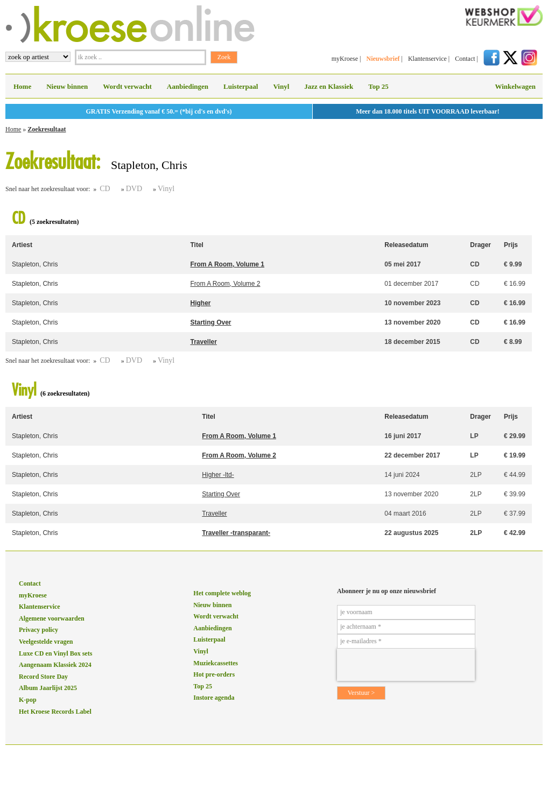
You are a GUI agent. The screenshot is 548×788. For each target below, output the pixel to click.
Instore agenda (213, 697)
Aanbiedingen (187, 86)
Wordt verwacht (127, 86)
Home (22, 86)
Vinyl (281, 86)
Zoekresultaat (46, 129)
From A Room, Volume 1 (227, 264)
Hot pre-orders (214, 674)
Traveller (203, 342)
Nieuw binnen (67, 86)
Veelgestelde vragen (46, 641)
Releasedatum (406, 245)
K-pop (28, 699)
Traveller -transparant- (236, 533)
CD (105, 189)
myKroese (345, 58)
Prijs (511, 245)
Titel (196, 245)
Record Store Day (43, 676)
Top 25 (378, 86)
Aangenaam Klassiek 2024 (55, 665)
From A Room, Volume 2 (225, 283)
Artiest (22, 245)
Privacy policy (38, 630)
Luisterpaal (240, 86)
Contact (465, 58)
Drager (480, 245)
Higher (200, 303)
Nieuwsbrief (382, 58)
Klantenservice (427, 58)
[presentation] (406, 665)
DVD (134, 189)
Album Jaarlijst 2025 (48, 688)
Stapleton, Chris (35, 264)
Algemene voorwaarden (52, 618)
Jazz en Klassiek (328, 86)
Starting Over (210, 322)
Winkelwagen (515, 86)
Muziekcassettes (215, 663)
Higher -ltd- (218, 475)
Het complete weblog (222, 593)
